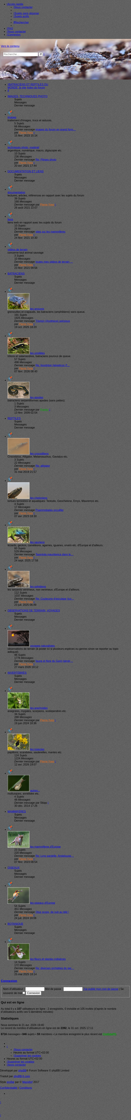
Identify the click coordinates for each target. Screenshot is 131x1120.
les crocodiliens (39, 453)
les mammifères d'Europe (45, 846)
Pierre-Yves (26, 132)
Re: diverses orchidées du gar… (55, 968)
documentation (16, 192)
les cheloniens (38, 497)
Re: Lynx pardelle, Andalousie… (55, 855)
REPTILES (14, 418)
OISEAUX (14, 867)
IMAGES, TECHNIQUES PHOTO (27, 96)
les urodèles (37, 353)
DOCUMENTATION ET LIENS (26, 171)
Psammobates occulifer (49, 510)
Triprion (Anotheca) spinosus (53, 321)
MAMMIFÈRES (17, 811)
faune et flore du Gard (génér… (54, 661)
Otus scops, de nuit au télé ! (52, 912)
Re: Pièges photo (46, 159)
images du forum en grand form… (56, 129)
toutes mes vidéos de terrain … (54, 261)
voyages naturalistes (42, 645)
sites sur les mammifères (50, 231)
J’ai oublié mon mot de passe (100, 989)
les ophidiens (38, 586)
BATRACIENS (16, 273)
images (12, 117)
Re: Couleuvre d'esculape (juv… (55, 598)
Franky (44, 409)
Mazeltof (27, 1082)
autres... (35, 790)
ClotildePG (110, 1034)
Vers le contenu (10, 46)
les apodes (36, 397)
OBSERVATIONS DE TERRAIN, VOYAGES (34, 610)
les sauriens (37, 542)
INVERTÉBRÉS (17, 672)
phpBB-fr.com (22, 1076)
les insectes (37, 749)
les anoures (37, 308)
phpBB (22, 1070)
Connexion (9, 981)
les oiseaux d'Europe (42, 902)
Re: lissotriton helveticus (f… (53, 365)
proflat (10, 1082)
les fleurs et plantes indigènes (48, 959)
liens (10, 219)
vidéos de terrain (17, 249)
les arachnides (38, 708)
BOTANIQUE (15, 923)
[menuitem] (22, 7)
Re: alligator (43, 465)
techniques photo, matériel (23, 147)
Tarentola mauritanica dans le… (54, 554)
